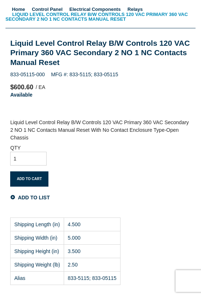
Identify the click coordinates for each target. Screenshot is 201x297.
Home (18, 9)
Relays (135, 9)
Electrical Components (95, 9)
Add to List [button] (34, 197)
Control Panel (47, 9)
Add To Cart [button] (29, 179)
